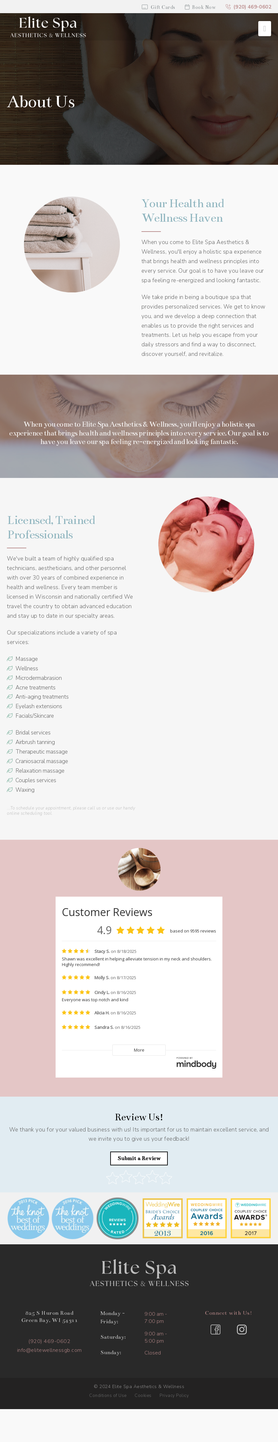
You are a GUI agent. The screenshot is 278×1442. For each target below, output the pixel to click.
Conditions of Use (108, 1396)
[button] (264, 28)
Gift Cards (158, 7)
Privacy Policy (174, 1396)
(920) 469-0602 (248, 7)
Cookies (143, 1396)
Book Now (200, 7)
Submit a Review (139, 1158)
